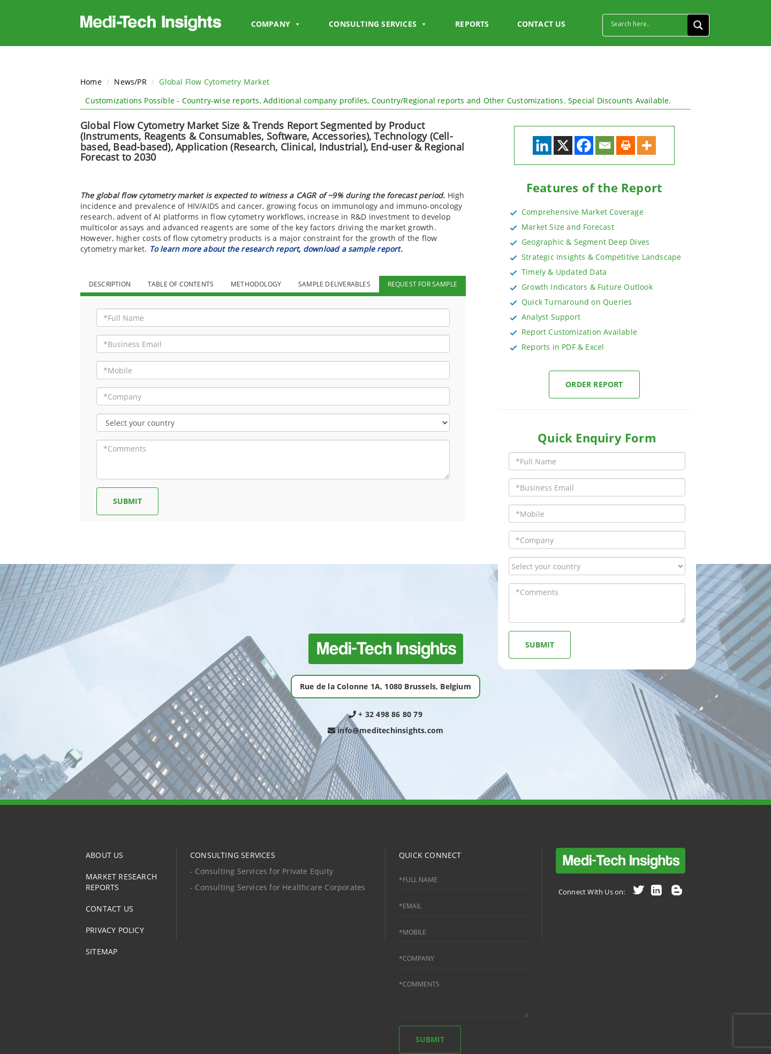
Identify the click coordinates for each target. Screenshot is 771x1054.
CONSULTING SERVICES (232, 855)
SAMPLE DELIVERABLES (334, 284)
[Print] (625, 145)
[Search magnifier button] (698, 25)
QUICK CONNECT (430, 855)
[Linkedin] (542, 145)
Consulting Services (378, 24)
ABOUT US (105, 855)
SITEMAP (101, 951)
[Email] (604, 145)
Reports (472, 24)
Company (276, 24)
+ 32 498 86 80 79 (385, 714)
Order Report (594, 384)
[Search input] (648, 23)
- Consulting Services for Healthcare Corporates (277, 887)
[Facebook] (584, 145)
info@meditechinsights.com (385, 730)
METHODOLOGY (256, 284)
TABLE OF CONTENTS (181, 284)
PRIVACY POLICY (115, 930)
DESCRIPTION (110, 284)
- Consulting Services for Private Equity (261, 871)
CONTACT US (541, 24)
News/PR (130, 82)
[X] (563, 145)
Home (91, 82)
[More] (646, 145)
